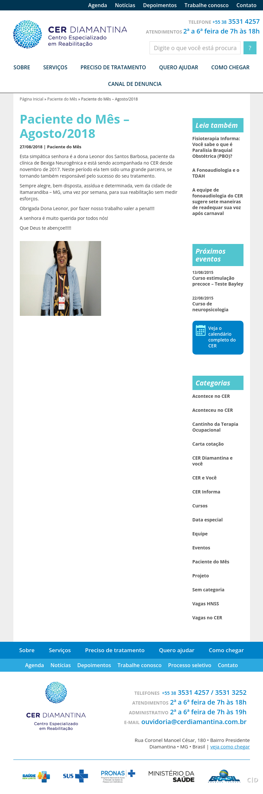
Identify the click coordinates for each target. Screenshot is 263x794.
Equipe (200, 534)
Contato (246, 5)
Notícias (125, 5)
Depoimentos (160, 5)
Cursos (200, 506)
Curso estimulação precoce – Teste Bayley (217, 278)
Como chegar (230, 67)
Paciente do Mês (62, 99)
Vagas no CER (207, 618)
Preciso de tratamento (113, 67)
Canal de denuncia (135, 83)
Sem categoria (208, 590)
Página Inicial (32, 99)
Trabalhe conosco (207, 5)
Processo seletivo (189, 665)
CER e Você (204, 478)
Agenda (97, 5)
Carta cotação (208, 444)
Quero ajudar (178, 67)
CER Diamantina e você (212, 461)
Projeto (200, 576)
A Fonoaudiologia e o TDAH (216, 173)
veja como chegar (230, 746)
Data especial (207, 520)
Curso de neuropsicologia (210, 304)
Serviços (60, 650)
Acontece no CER (211, 396)
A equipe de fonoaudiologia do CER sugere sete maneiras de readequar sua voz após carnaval (217, 201)
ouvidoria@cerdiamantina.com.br (194, 721)
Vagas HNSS (205, 604)
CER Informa (206, 492)
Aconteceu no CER (212, 410)
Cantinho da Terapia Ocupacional (215, 427)
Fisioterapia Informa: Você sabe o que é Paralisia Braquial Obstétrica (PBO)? (216, 147)
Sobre (26, 650)
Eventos (201, 548)
